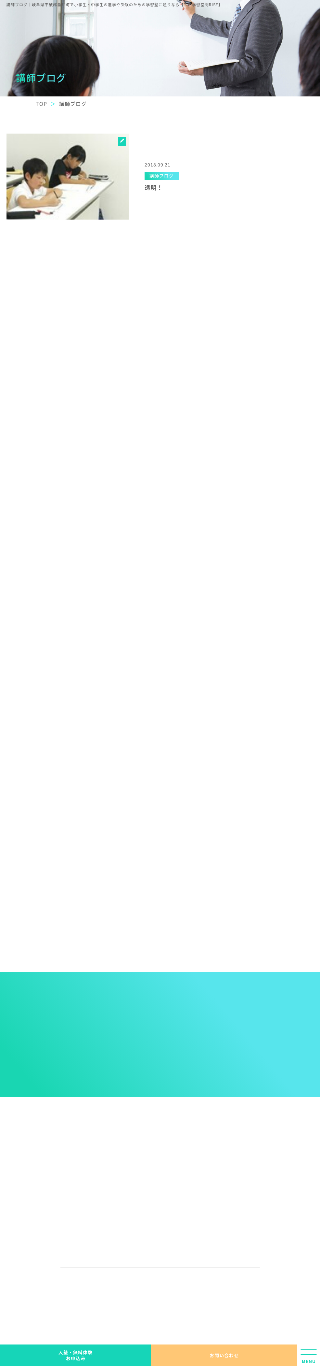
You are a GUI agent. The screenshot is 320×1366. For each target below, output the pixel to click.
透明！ (154, 187)
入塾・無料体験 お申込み (75, 1355)
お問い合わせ (224, 1355)
